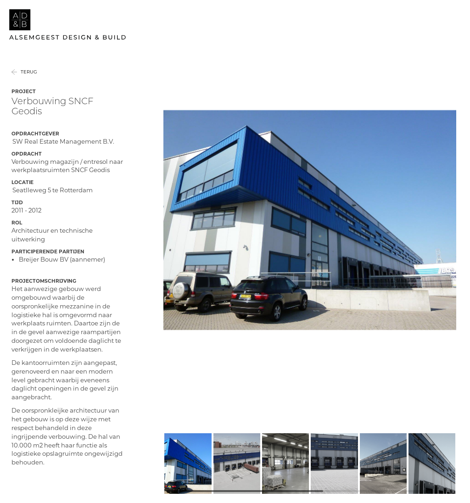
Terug (29, 81)
